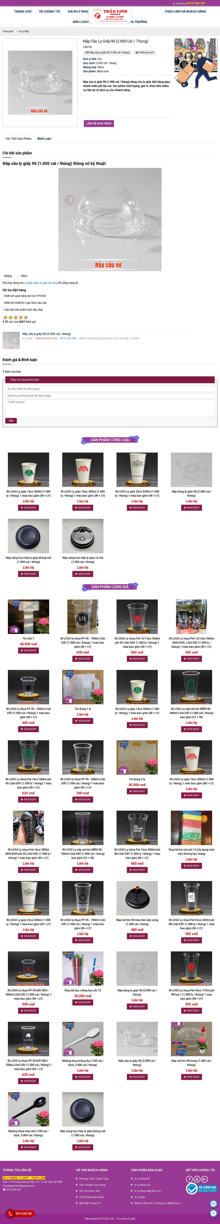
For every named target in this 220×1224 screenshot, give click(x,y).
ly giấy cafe (31, 282)
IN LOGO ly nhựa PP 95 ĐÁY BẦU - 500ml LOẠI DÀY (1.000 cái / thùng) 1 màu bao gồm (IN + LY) (29, 994)
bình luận (44, 138)
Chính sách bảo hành (91, 1197)
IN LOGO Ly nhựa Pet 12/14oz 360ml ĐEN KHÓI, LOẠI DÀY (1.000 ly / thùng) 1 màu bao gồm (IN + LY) (191, 642)
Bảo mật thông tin (90, 1203)
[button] (69, 53)
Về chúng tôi (49, 11)
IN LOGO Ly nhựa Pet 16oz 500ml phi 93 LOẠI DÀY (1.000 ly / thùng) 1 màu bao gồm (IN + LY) (28, 783)
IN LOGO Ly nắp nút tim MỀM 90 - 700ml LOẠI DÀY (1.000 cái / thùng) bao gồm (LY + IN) (83, 854)
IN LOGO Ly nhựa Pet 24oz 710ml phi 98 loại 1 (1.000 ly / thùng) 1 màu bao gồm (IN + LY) (191, 994)
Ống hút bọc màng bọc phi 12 (82, 990)
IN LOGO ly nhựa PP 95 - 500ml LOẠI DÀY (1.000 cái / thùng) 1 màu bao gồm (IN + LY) (82, 783)
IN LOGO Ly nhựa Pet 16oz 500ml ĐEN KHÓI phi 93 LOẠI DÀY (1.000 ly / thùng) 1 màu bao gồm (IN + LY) (28, 854)
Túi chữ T (28, 638)
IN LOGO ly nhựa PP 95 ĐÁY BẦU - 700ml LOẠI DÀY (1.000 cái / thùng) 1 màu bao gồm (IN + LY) (29, 1065)
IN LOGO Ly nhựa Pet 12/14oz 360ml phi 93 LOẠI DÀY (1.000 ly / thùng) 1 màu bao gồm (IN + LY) (137, 642)
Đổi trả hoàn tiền (89, 1191)
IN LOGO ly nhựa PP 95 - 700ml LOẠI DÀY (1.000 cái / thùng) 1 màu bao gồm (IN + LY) (82, 642)
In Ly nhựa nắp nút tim (147, 1191)
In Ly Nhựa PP (142, 1178)
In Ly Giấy (24, 31)
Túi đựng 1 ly (83, 709)
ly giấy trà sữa (48, 282)
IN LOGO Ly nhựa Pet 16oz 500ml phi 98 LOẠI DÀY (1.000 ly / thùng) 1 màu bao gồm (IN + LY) (137, 854)
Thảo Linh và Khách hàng (185, 11)
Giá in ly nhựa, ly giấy (86, 11)
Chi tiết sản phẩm (19, 138)
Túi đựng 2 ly (137, 779)
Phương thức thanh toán (94, 1178)
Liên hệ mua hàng (98, 123)
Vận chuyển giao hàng (92, 1184)
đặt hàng (189, 3)
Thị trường (138, 22)
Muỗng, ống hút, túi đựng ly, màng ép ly (157, 1203)
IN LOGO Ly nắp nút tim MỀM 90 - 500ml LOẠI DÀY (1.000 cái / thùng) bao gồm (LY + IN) (191, 713)
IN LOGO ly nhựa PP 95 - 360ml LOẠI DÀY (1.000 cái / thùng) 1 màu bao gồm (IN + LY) (28, 713)
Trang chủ (22, 11)
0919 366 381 (23, 1213)
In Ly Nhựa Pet (142, 1184)
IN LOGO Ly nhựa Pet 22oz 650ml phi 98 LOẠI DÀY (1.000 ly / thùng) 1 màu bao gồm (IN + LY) (191, 924)
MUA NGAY (28, 507)
